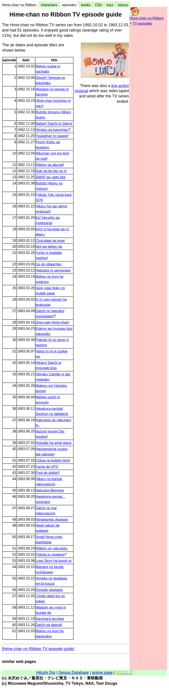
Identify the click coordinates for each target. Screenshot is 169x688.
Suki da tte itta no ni (51, 171)
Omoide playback (49, 590)
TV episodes (142, 23)
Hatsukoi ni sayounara (53, 270)
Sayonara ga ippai (50, 619)
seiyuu (123, 5)
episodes (69, 5)
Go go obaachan (49, 264)
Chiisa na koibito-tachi (53, 460)
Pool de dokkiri (47, 473)
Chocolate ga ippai (50, 240)
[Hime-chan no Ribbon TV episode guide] (38, 649)
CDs (98, 5)
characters (49, 5)
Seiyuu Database (74, 672)
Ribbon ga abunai (49, 165)
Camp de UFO (47, 466)
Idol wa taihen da (49, 246)
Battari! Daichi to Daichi (54, 123)
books (85, 5)
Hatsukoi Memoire (50, 490)
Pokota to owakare (50, 554)
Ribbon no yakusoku (52, 548)
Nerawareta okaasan (52, 519)
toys (110, 5)
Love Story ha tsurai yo (54, 561)
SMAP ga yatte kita (51, 177)
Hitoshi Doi (45, 672)
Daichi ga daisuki (49, 625)
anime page (102, 672)
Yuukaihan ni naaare (52, 136)
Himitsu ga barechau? (53, 130)
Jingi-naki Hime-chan (52, 322)
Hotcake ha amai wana (54, 443)
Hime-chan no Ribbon (20, 5)
